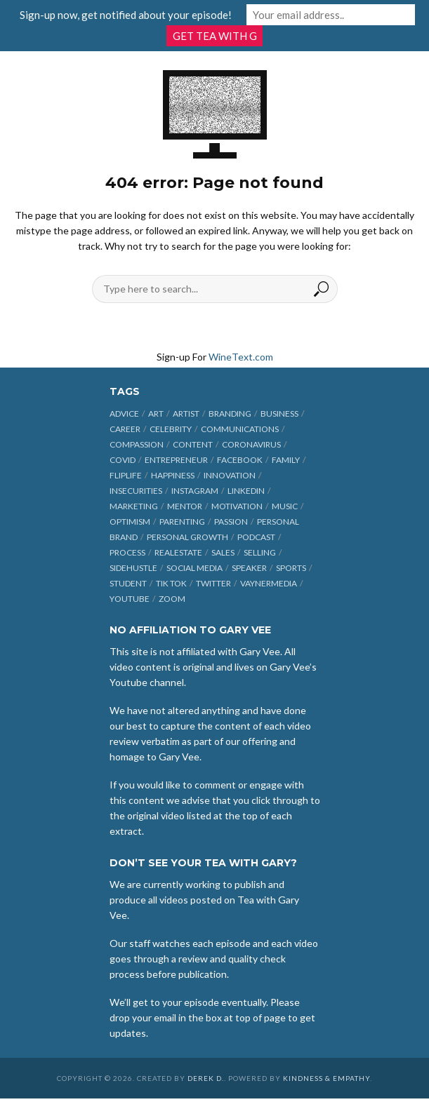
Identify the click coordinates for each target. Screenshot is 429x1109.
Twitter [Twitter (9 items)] (213, 583)
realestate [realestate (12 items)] (178, 552)
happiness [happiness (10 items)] (172, 475)
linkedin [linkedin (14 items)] (246, 490)
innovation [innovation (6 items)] (230, 475)
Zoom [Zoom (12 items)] (172, 598)
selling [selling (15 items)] (260, 552)
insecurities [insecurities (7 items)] (136, 490)
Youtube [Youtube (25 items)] (130, 598)
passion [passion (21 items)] (231, 521)
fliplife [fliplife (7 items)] (126, 475)
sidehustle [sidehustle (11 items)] (133, 568)
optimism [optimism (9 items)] (130, 521)
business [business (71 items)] (279, 413)
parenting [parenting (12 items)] (182, 521)
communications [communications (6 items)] (240, 429)
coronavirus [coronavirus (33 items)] (251, 444)
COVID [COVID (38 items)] (123, 460)
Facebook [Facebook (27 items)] (240, 460)
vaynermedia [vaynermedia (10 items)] (268, 583)
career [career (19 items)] (125, 429)
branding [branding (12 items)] (230, 413)
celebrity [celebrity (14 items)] (171, 429)
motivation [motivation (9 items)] (237, 506)
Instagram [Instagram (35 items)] (194, 490)
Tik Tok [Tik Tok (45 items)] (171, 583)
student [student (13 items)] (128, 583)
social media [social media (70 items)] (194, 568)
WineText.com (241, 357)
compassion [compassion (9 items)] (137, 444)
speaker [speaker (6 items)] (249, 568)
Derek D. (205, 1078)
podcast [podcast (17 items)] (256, 537)
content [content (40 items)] (193, 444)
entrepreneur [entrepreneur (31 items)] (176, 460)
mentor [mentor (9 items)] (184, 506)
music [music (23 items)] (285, 506)
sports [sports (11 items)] (291, 568)
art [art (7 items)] (156, 413)
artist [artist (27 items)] (186, 413)
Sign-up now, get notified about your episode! (126, 14)
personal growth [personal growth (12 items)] (187, 537)
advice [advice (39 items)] (124, 413)
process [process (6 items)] (127, 552)
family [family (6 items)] (286, 460)
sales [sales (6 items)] (223, 552)
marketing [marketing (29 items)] (134, 506)
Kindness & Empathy (326, 1078)
